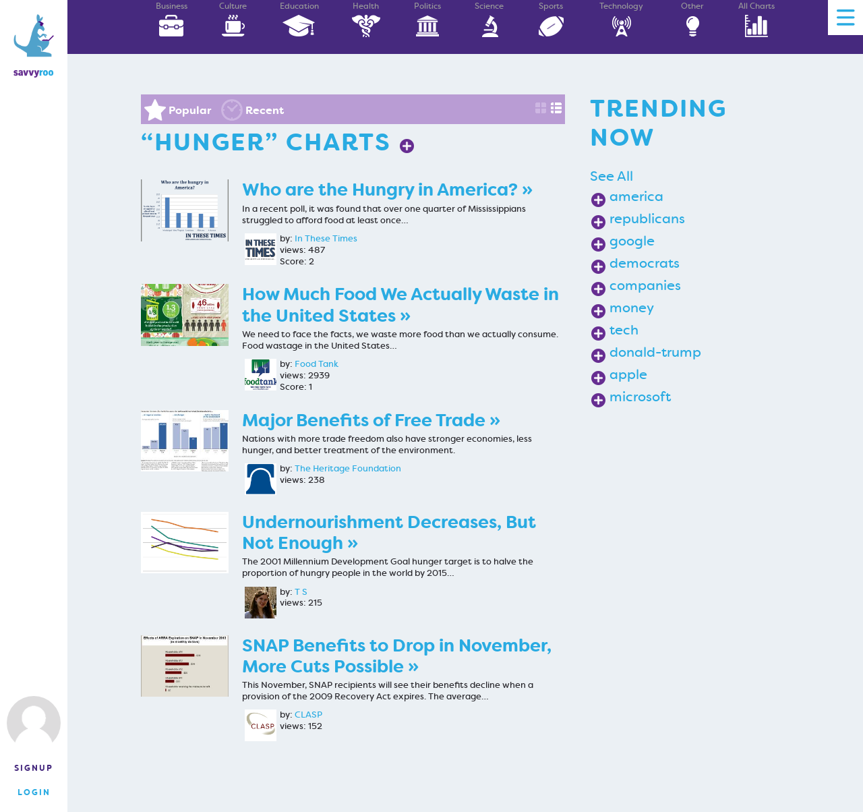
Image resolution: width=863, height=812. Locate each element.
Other (692, 19)
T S (301, 592)
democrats (644, 263)
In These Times (326, 238)
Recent (264, 110)
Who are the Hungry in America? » (387, 189)
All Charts (756, 19)
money (631, 307)
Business (171, 19)
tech (623, 330)
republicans (647, 218)
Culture (233, 19)
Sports (551, 19)
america (636, 196)
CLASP (308, 714)
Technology (621, 19)
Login (34, 792)
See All (611, 176)
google (632, 241)
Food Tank (316, 364)
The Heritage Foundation (348, 468)
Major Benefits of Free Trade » (371, 420)
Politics (427, 19)
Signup (33, 768)
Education (299, 19)
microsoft (640, 396)
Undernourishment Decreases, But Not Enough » (389, 533)
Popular (190, 110)
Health (366, 19)
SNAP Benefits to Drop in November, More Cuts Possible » (397, 656)
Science (489, 19)
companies (645, 285)
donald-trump (655, 352)
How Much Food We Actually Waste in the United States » (400, 305)
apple (628, 374)
